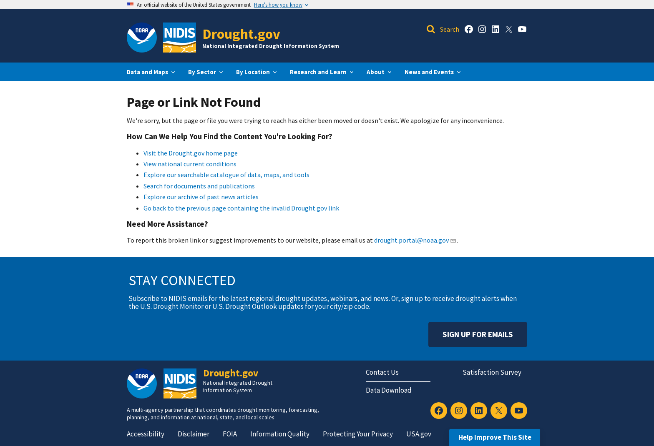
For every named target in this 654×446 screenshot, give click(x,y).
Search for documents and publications (199, 186)
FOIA (230, 433)
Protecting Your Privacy (358, 433)
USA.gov (418, 433)
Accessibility (145, 433)
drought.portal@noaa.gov (415, 240)
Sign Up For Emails (478, 334)
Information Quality (279, 433)
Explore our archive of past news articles (201, 197)
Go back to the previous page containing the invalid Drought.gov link (241, 208)
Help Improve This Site (494, 437)
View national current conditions (189, 164)
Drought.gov (241, 34)
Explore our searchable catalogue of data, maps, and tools (226, 174)
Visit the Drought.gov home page (190, 153)
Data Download (389, 390)
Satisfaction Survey (492, 372)
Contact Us (382, 372)
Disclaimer (193, 433)
